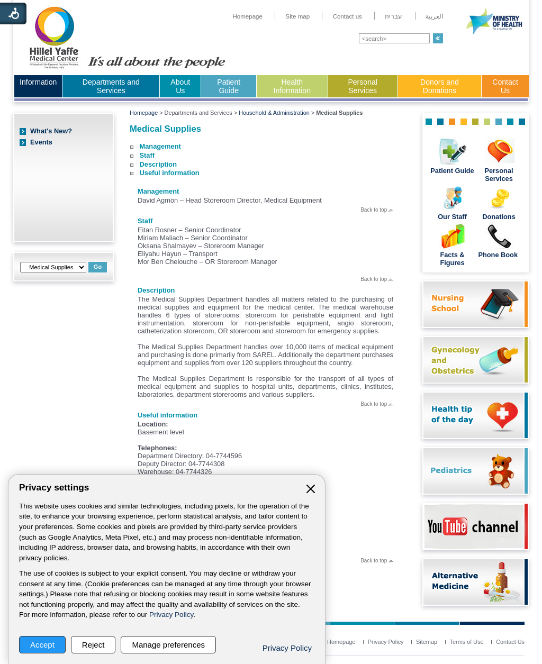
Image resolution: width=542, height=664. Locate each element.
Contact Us (505, 86)
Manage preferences (168, 644)
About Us (180, 86)
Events (41, 142)
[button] (438, 38)
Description (158, 164)
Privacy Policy (171, 614)
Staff (147, 155)
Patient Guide (228, 86)
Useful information (170, 173)
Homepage (144, 113)
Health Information (292, 86)
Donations (499, 217)
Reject (93, 644)
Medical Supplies (165, 129)
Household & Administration (274, 113)
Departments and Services (111, 86)
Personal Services (362, 86)
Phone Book (498, 255)
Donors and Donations (439, 86)
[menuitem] (247, 16)
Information (38, 82)
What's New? (51, 131)
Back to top (376, 210)
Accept (42, 644)
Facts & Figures (452, 259)
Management (160, 146)
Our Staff (452, 217)
